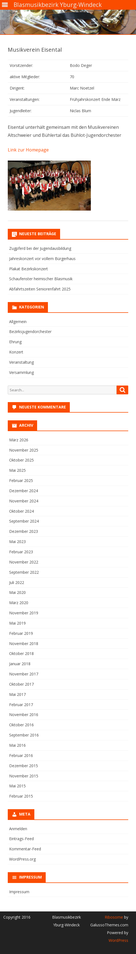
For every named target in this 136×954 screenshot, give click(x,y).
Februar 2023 (21, 551)
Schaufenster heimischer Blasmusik (41, 278)
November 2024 (23, 501)
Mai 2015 (17, 785)
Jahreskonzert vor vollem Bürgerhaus (42, 258)
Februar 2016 (21, 755)
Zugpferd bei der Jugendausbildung (40, 248)
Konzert (16, 352)
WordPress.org (22, 859)
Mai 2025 (17, 470)
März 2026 (18, 439)
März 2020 (18, 602)
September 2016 (24, 735)
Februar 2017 (21, 704)
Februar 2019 (21, 633)
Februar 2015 (21, 796)
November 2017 (23, 674)
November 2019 (23, 612)
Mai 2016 (17, 745)
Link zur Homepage (28, 150)
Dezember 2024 (23, 490)
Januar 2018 (19, 663)
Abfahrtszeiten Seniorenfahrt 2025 (40, 289)
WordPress (118, 940)
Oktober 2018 (21, 653)
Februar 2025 (21, 480)
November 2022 (23, 562)
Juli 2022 (16, 582)
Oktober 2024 (21, 511)
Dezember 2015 (23, 765)
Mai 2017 (17, 694)
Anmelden (18, 828)
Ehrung (15, 341)
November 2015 (23, 776)
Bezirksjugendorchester (30, 331)
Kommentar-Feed (25, 848)
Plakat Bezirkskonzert (28, 268)
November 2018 (23, 643)
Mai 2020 (17, 592)
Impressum (19, 891)
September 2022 (24, 572)
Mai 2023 (17, 541)
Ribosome (114, 917)
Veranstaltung (21, 362)
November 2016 (23, 714)
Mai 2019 (17, 623)
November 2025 (23, 450)
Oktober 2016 (21, 724)
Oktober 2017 (21, 684)
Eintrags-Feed (21, 838)
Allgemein (18, 321)
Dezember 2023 (23, 531)
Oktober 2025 (21, 460)
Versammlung (21, 372)
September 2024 (24, 521)
